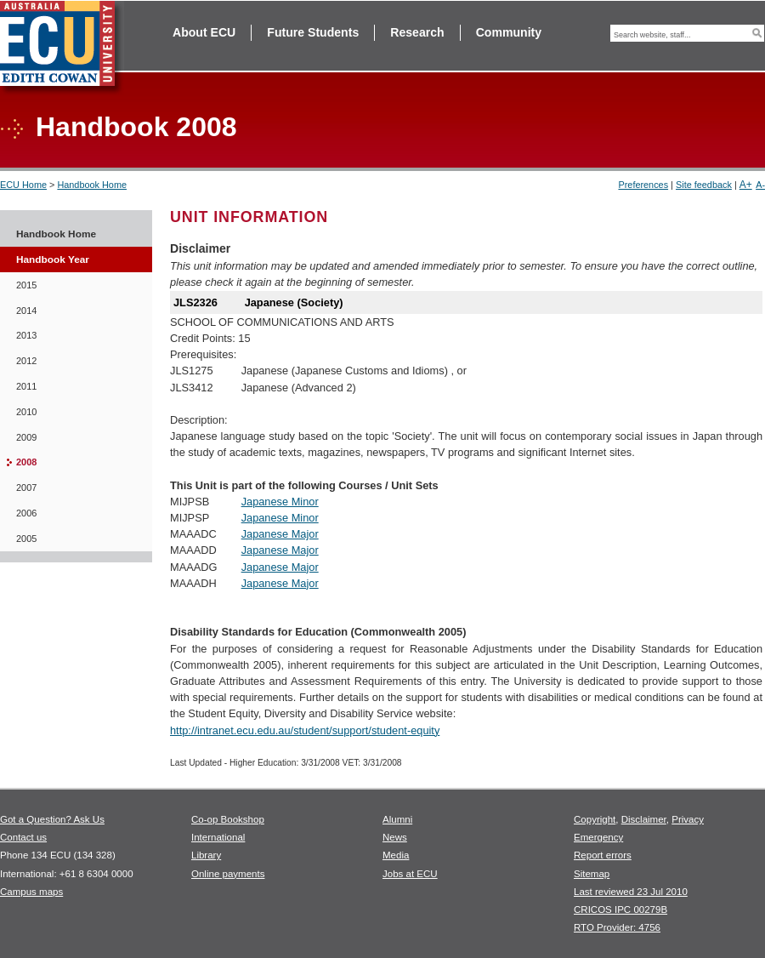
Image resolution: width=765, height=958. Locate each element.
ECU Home (23, 185)
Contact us (23, 837)
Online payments (227, 874)
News (394, 837)
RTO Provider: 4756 (617, 927)
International (218, 837)
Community (508, 32)
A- (760, 185)
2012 (26, 361)
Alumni (397, 819)
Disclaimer (643, 819)
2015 (26, 285)
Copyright (594, 819)
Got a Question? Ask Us (52, 819)
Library (206, 855)
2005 (26, 538)
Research (417, 32)
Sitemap (591, 874)
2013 (26, 335)
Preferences (643, 185)
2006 (26, 513)
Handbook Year (52, 259)
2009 (26, 437)
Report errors (603, 855)
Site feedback (704, 185)
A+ (746, 185)
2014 (26, 310)
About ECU (204, 32)
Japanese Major (280, 533)
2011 (26, 386)
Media (395, 855)
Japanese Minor (280, 501)
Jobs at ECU (410, 874)
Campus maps (31, 892)
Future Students (313, 32)
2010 (26, 412)
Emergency (598, 837)
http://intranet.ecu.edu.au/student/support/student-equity (304, 730)
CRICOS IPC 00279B (620, 909)
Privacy (688, 819)
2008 (26, 462)
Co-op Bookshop (227, 819)
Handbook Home (92, 185)
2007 (26, 487)
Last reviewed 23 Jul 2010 (631, 892)
